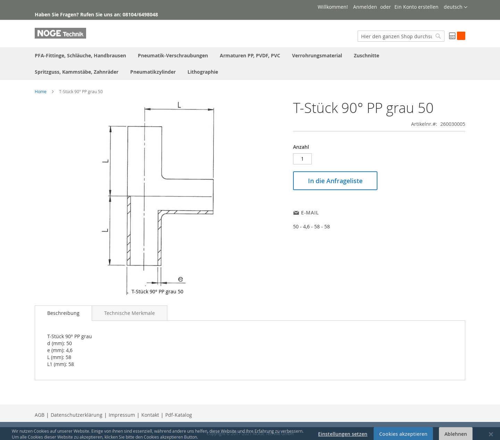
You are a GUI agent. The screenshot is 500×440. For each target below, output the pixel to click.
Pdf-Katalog (178, 415)
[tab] (63, 313)
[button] (455, 7)
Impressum (122, 415)
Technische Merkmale (129, 313)
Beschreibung (63, 313)
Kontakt (150, 415)
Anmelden (365, 6)
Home (41, 91)
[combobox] (401, 36)
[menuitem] (80, 55)
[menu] (250, 63)
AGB (39, 415)
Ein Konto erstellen (416, 6)
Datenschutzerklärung (76, 415)
